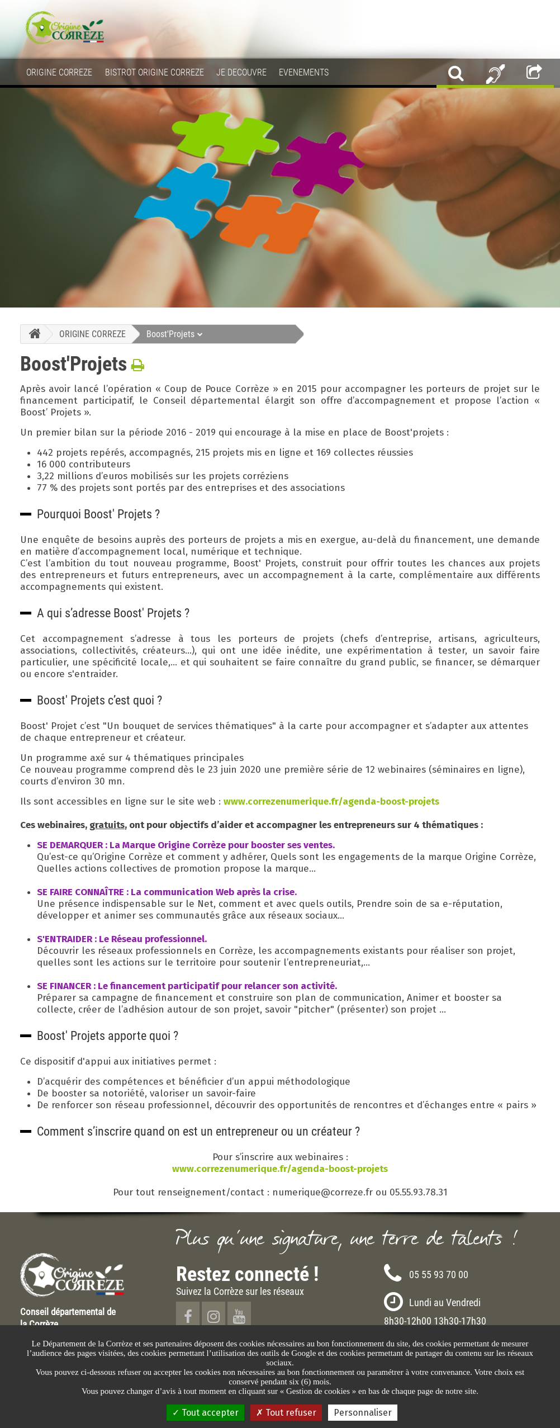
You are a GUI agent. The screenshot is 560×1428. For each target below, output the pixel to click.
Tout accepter (205, 1412)
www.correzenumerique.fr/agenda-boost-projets (331, 801)
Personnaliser (363, 1412)
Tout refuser (286, 1412)
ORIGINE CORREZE (92, 334)
